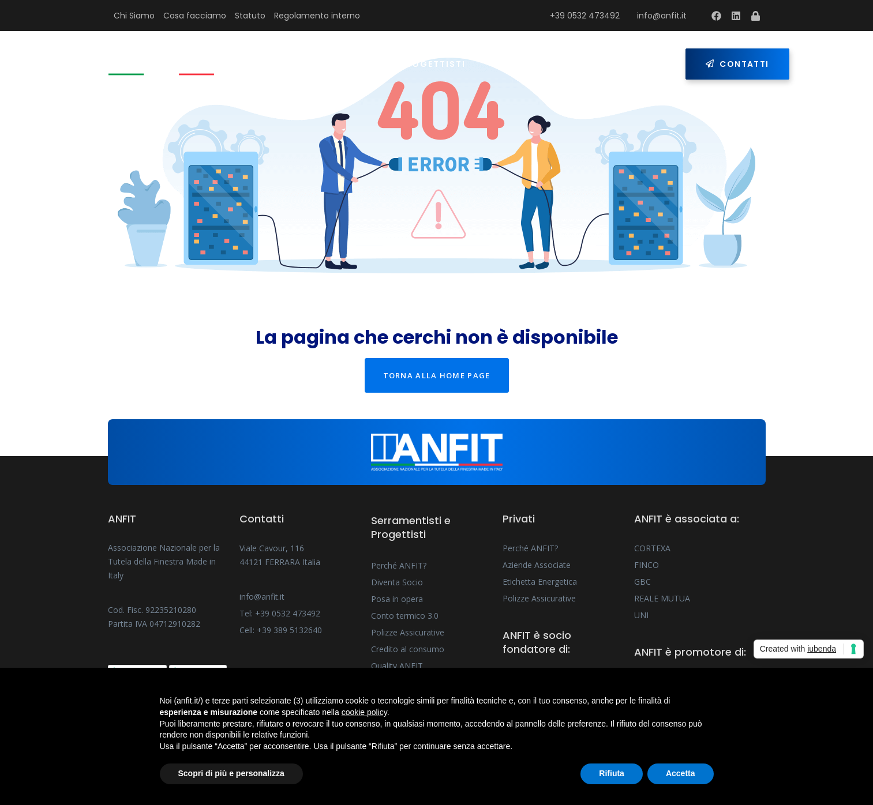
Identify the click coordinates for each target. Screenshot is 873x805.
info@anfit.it (662, 15)
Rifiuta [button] (611, 773)
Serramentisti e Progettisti (388, 64)
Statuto (250, 15)
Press (572, 64)
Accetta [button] (680, 773)
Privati (511, 64)
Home (275, 64)
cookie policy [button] (364, 712)
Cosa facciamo (194, 15)
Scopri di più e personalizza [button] (231, 773)
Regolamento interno (317, 15)
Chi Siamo (134, 15)
